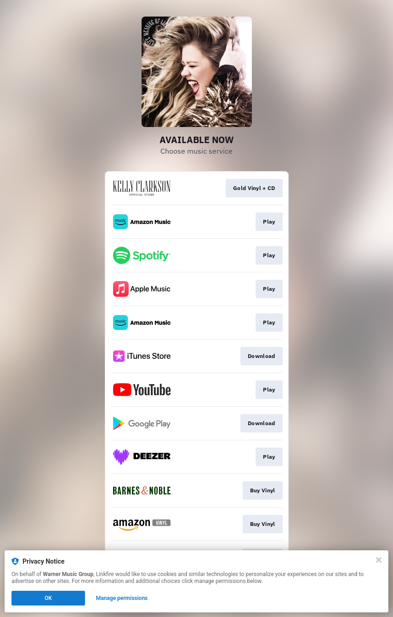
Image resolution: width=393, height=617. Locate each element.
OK (48, 598)
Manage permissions (122, 598)
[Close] (378, 560)
